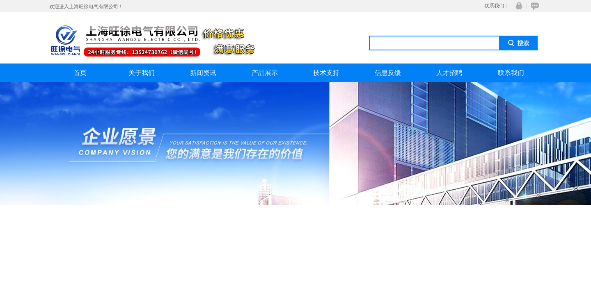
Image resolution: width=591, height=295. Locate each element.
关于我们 (141, 72)
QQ (517, 6)
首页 (80, 72)
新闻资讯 (203, 72)
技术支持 (326, 72)
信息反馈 (388, 72)
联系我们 (511, 72)
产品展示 (265, 72)
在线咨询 (533, 6)
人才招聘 (449, 72)
